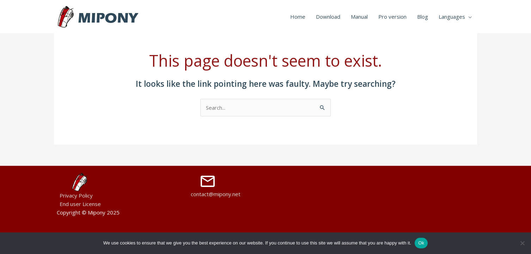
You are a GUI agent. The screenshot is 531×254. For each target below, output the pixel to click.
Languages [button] (452, 16)
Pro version (392, 16)
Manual (359, 16)
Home (297, 16)
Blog (422, 16)
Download (328, 16)
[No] (522, 243)
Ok (421, 243)
